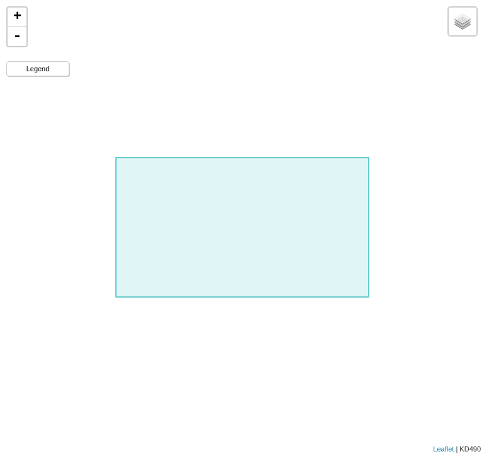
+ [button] (17, 17)
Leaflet (443, 449)
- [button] (17, 36)
